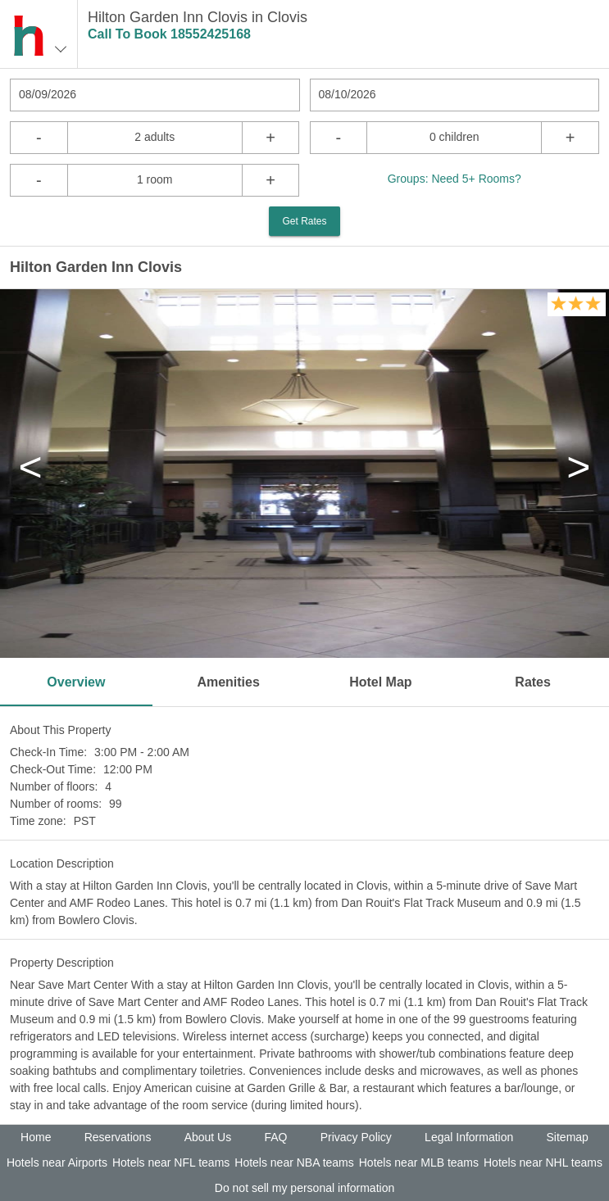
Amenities (228, 682)
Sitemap (568, 1137)
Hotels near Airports (57, 1162)
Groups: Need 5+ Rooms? (454, 178)
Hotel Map (380, 682)
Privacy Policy (356, 1137)
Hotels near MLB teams (419, 1162)
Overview (76, 682)
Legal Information (469, 1137)
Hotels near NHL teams (543, 1162)
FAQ (275, 1137)
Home (35, 1137)
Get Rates (304, 221)
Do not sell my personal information (304, 1187)
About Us (208, 1137)
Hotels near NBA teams (294, 1162)
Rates (533, 682)
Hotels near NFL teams (171, 1162)
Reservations (118, 1137)
